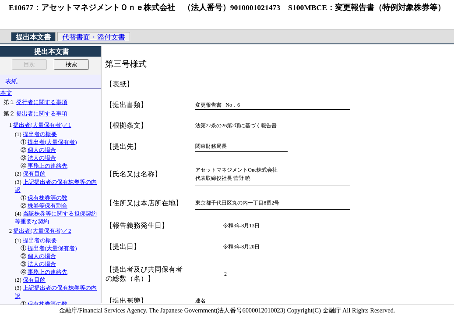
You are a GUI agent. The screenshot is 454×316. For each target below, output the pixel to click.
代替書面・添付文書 (93, 37)
